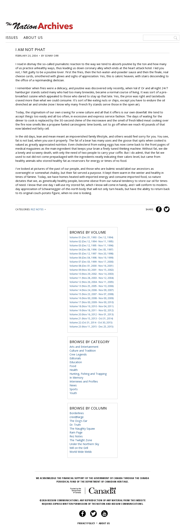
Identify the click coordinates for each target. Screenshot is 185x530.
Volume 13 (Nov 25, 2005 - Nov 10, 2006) (92, 286)
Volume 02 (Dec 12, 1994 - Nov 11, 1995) (91, 241)
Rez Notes (37, 209)
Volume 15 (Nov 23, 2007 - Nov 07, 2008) (92, 294)
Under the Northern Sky (84, 444)
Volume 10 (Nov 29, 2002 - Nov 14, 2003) (92, 274)
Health (74, 370)
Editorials (75, 358)
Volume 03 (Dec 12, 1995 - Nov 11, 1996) (91, 245)
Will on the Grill (79, 448)
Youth (73, 393)
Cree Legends (78, 354)
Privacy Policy (87, 523)
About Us (33, 38)
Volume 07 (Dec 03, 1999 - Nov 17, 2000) (91, 261)
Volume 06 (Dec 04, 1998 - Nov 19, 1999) (91, 257)
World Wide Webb (81, 452)
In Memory (76, 377)
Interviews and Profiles (84, 381)
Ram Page (76, 432)
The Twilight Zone (81, 440)
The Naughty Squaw (82, 428)
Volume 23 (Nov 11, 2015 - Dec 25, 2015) (91, 326)
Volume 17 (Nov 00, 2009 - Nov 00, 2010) (92, 302)
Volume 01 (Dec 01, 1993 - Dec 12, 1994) (91, 237)
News (73, 385)
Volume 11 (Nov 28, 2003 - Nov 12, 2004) (92, 278)
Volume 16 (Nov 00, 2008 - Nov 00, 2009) (92, 298)
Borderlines (77, 413)
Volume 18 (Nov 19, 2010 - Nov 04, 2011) (92, 306)
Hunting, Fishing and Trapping (88, 374)
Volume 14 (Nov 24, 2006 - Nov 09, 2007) (92, 290)
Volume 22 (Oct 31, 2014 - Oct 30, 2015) (91, 322)
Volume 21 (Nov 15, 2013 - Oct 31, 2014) (91, 318)
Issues (12, 38)
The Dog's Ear (78, 421)
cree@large (77, 417)
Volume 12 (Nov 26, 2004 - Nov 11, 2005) (92, 282)
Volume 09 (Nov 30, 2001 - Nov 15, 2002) (92, 269)
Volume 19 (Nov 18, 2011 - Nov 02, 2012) (92, 310)
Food (73, 366)
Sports (74, 389)
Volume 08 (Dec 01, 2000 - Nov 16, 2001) (91, 265)
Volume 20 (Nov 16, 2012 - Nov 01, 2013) (92, 314)
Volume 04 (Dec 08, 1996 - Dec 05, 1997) (91, 249)
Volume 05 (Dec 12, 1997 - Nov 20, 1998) (91, 253)
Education (76, 362)
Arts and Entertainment (84, 347)
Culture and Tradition (83, 350)
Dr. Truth (75, 425)
